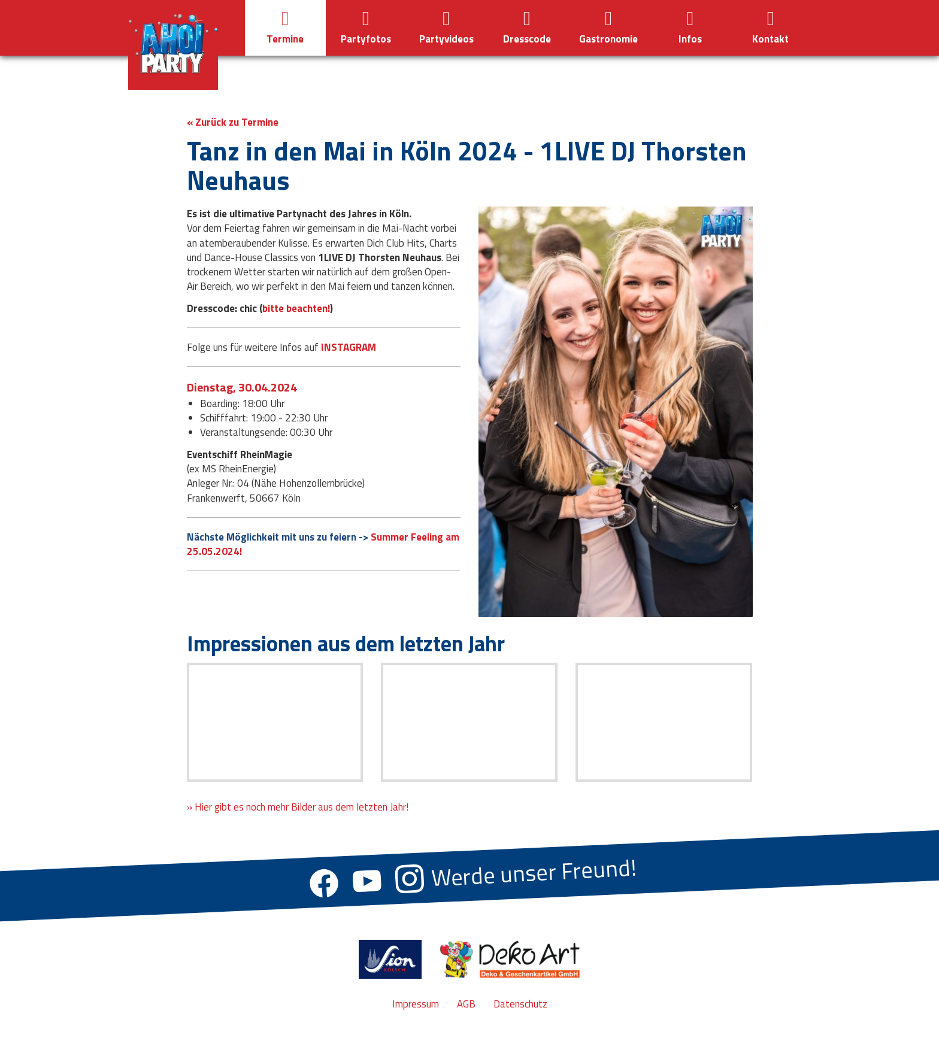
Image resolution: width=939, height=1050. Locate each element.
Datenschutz (520, 1004)
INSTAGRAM (348, 347)
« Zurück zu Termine (232, 122)
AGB (466, 1004)
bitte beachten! (296, 308)
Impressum (415, 1004)
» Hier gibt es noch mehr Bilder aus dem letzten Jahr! (297, 807)
